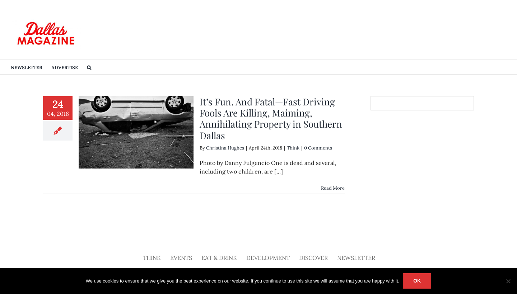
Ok (417, 281)
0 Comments (318, 148)
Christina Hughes (225, 148)
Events (181, 257)
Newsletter (356, 257)
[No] (508, 281)
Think (293, 148)
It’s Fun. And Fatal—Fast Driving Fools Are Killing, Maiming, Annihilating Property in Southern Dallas (271, 118)
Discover (313, 257)
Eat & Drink (219, 257)
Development (268, 257)
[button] (89, 67)
